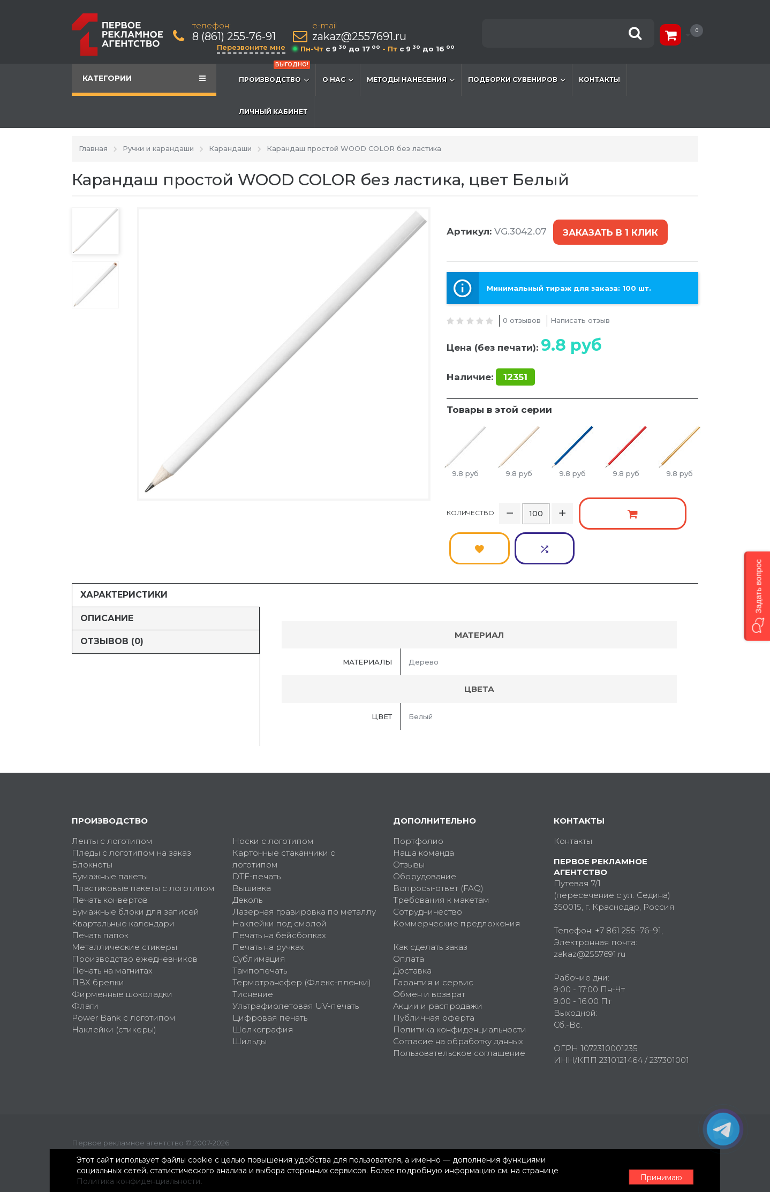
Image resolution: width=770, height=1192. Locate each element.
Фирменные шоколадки (122, 947)
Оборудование (424, 829)
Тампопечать (259, 923)
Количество (470, 501)
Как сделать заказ (430, 900)
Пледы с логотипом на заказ (131, 806)
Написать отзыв (580, 311)
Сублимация (258, 912)
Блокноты (92, 817)
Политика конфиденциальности (459, 982)
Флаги (85, 959)
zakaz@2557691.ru (360, 36)
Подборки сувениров (516, 79)
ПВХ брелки (98, 935)
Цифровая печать (269, 970)
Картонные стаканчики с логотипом (283, 812)
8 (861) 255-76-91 (235, 36)
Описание (106, 571)
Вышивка (251, 841)
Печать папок (100, 888)
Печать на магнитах (112, 923)
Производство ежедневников (135, 912)
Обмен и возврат (429, 947)
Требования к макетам (441, 853)
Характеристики (124, 547)
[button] (757, 595)
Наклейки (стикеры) (114, 982)
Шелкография (262, 982)
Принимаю (639, 1171)
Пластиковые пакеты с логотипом (143, 841)
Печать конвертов (110, 853)
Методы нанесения (411, 79)
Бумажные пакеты (110, 829)
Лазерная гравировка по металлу (304, 864)
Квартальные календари (123, 876)
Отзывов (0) (112, 595)
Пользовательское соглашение (459, 1006)
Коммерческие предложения (456, 876)
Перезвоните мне (252, 47)
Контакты (599, 80)
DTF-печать (256, 829)
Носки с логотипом (273, 794)
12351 (515, 368)
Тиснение (252, 947)
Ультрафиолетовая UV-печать (295, 959)
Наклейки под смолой (279, 876)
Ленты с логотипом (112, 794)
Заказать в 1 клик (608, 228)
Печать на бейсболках (279, 888)
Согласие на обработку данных (458, 994)
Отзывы (409, 817)
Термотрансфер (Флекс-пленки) (301, 935)
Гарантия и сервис (433, 935)
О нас (337, 79)
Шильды (249, 994)
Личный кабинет (273, 112)
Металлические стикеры (124, 900)
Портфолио (418, 794)
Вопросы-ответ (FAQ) (438, 841)
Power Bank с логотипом (124, 970)
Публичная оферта (433, 970)
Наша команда (423, 806)
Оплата (408, 912)
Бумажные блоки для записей (135, 864)
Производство (274, 74)
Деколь (247, 853)
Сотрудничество (427, 864)
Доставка (412, 923)
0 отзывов (522, 311)
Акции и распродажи (437, 959)
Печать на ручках (268, 900)
